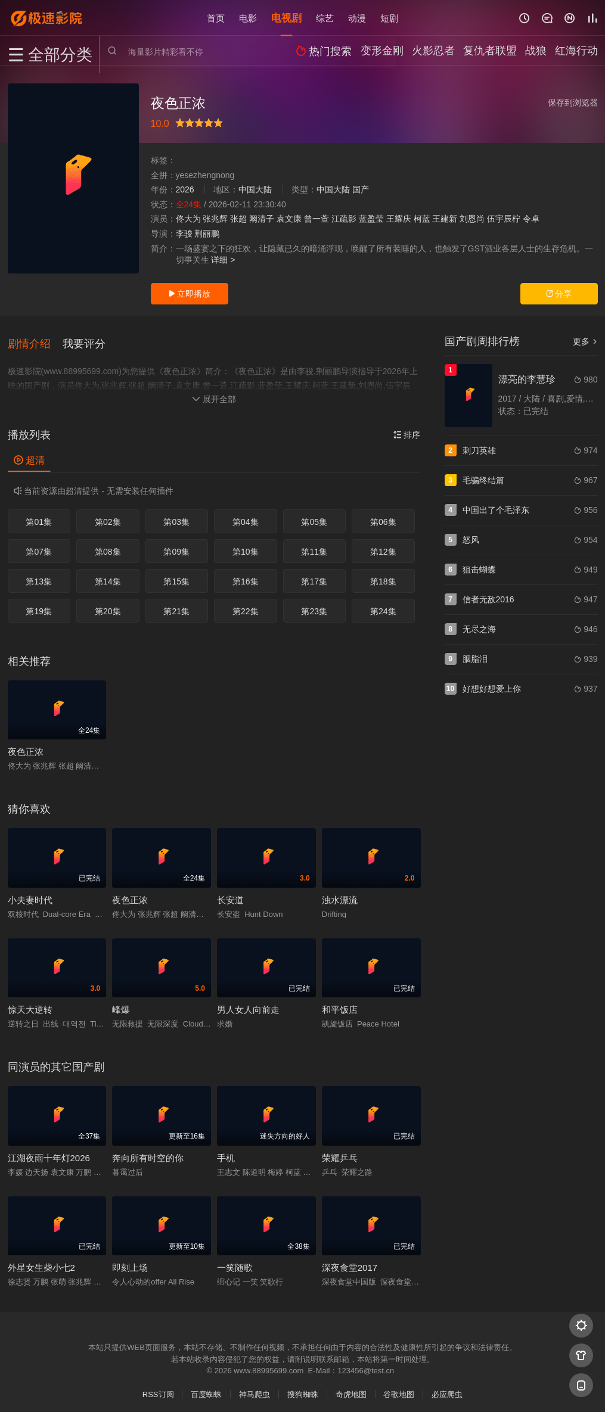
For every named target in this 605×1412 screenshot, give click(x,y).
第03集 (176, 516)
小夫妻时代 (30, 893)
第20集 (108, 605)
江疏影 (343, 218)
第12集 (383, 546)
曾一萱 (316, 218)
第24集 (383, 605)
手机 (226, 1151)
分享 (559, 293)
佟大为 (188, 218)
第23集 (314, 605)
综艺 (325, 18)
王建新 (444, 218)
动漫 (357, 18)
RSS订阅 (158, 1388)
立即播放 (189, 293)
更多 (585, 341)
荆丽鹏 (206, 233)
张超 (238, 218)
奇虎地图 (351, 1388)
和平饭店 (340, 1004)
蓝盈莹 (371, 218)
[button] (35, 340)
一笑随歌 (235, 1262)
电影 (248, 18)
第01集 (39, 516)
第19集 (39, 605)
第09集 (176, 546)
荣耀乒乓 (340, 1151)
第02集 (108, 516)
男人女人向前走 (248, 1004)
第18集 (383, 575)
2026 (185, 189)
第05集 (314, 516)
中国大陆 (255, 189)
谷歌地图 (398, 1388)
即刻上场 (130, 1262)
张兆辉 (215, 218)
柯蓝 (422, 218)
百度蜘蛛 (206, 1388)
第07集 (39, 546)
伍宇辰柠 (503, 218)
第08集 (108, 546)
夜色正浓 (26, 746)
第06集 (383, 516)
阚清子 (261, 218)
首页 (216, 18)
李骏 (184, 233)
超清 (29, 454)
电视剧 (286, 17)
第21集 (176, 605)
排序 (407, 428)
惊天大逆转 (30, 1004)
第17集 (314, 575)
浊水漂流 (340, 893)
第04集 (245, 516)
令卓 (531, 218)
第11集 (314, 546)
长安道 (230, 893)
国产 (360, 189)
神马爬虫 (254, 1388)
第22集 (245, 605)
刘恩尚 (472, 218)
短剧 (389, 18)
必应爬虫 (447, 1388)
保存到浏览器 (573, 102)
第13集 (39, 575)
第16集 (245, 575)
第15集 (176, 575)
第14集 (108, 575)
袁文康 (289, 218)
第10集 (245, 546)
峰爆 (121, 1004)
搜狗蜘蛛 (302, 1388)
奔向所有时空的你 (148, 1151)
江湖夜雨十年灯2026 (49, 1151)
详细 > (223, 260)
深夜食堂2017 (349, 1262)
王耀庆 (398, 218)
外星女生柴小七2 (41, 1262)
